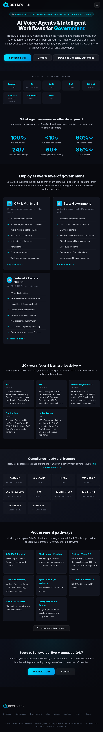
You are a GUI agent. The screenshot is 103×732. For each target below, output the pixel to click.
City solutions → (15, 264)
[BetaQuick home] (16, 4)
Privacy (78, 714)
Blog (48, 714)
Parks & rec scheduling (21, 235)
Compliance (21, 714)
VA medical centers (19, 293)
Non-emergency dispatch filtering (26, 224)
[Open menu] (97, 5)
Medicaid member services (72, 218)
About (57, 714)
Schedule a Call (17, 57)
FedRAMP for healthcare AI (23, 315)
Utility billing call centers (21, 241)
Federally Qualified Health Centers (26, 298)
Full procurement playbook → (51, 628)
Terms (88, 714)
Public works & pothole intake (24, 230)
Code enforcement (19, 252)
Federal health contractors (22, 309)
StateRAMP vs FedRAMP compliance (77, 235)
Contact (42, 57)
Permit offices (17, 246)
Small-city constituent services (24, 258)
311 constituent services (21, 218)
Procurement (36, 714)
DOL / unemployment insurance (74, 224)
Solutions (7, 714)
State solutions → (65, 264)
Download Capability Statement (76, 57)
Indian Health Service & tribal (23, 304)
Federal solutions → (17, 338)
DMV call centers (68, 230)
